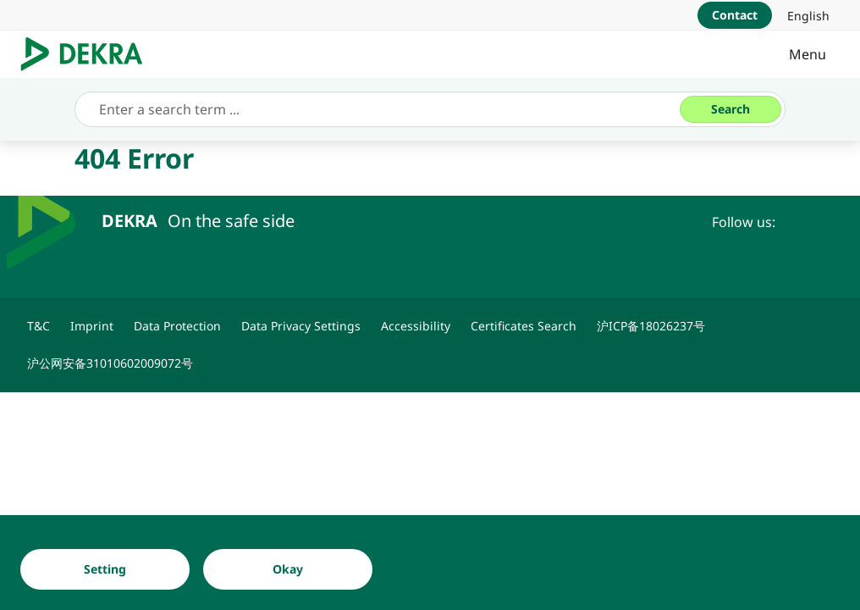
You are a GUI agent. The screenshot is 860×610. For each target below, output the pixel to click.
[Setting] (105, 569)
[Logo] (88, 54)
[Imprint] (91, 326)
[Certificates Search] (523, 326)
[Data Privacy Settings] (301, 326)
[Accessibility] (415, 326)
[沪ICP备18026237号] (651, 326)
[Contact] (734, 15)
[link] (808, 15)
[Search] (730, 109)
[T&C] (38, 326)
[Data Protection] (177, 326)
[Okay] (287, 569)
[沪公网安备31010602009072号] (110, 363)
